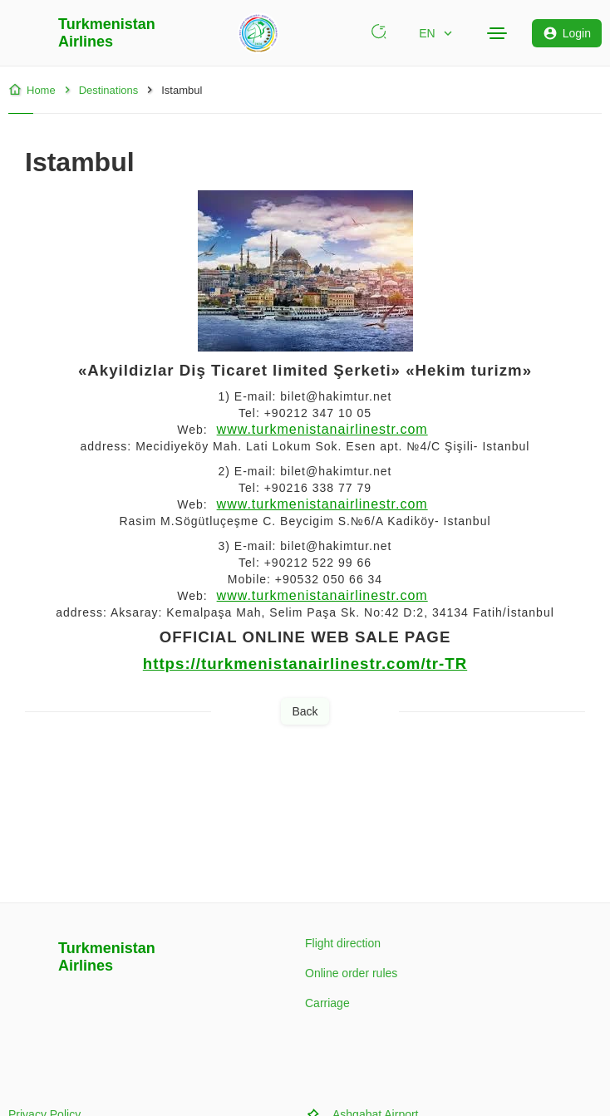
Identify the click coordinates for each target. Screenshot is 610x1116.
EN (437, 33)
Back (304, 711)
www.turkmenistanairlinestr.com (322, 429)
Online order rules (351, 973)
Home (32, 89)
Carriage (327, 1003)
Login (567, 33)
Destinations (100, 89)
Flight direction (343, 943)
